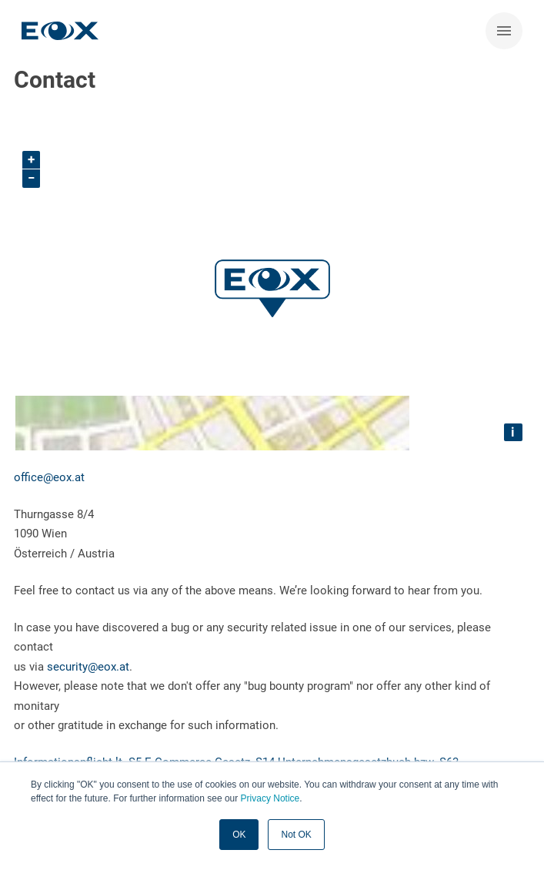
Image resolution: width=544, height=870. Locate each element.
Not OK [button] (296, 834)
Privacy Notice (270, 798)
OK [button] (238, 834)
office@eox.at (49, 477)
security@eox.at (88, 667)
